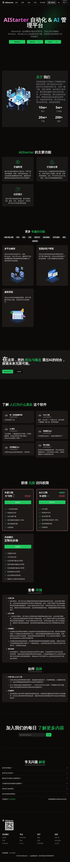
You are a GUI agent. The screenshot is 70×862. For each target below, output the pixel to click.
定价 (38, 840)
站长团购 (12, 853)
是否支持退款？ (35, 768)
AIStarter (7, 2)
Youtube (5, 843)
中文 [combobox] (64, 2)
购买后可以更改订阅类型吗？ (35, 778)
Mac (21, 840)
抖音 (3, 840)
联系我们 (17, 546)
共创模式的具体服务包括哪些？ (35, 783)
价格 (29, 2)
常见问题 (42, 2)
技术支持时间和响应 (35, 794)
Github (57, 837)
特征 (38, 837)
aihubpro (58, 840)
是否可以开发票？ (35, 773)
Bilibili (51, 2)
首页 (16, 2)
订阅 (48, 735)
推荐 (22, 2)
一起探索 (18, 371)
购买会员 (17, 502)
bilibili (4, 837)
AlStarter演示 (8, 371)
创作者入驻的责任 (35, 789)
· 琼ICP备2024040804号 (46, 856)
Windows (17, 42)
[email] (32, 735)
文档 (35, 2)
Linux (21, 843)
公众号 (57, 843)
